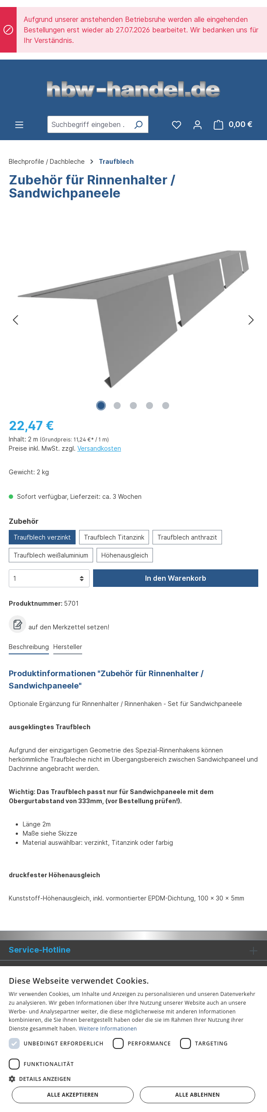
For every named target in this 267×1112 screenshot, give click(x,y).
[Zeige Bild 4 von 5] (149, 405)
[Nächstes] (251, 319)
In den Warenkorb (175, 578)
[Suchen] (138, 124)
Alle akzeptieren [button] (73, 1094)
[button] (133, 1078)
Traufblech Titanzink (114, 537)
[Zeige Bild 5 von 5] (165, 405)
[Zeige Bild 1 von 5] (100, 405)
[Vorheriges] (15, 319)
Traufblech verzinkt (42, 537)
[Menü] (19, 124)
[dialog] (133, 1039)
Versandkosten (99, 448)
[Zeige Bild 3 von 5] (133, 405)
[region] (133, 319)
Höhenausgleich (124, 555)
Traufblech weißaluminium (51, 555)
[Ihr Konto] (197, 124)
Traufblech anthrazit (187, 537)
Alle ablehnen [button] (197, 1094)
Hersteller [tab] (67, 646)
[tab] (29, 647)
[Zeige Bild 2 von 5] (117, 405)
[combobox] (87, 124)
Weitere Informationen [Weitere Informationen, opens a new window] (108, 1028)
